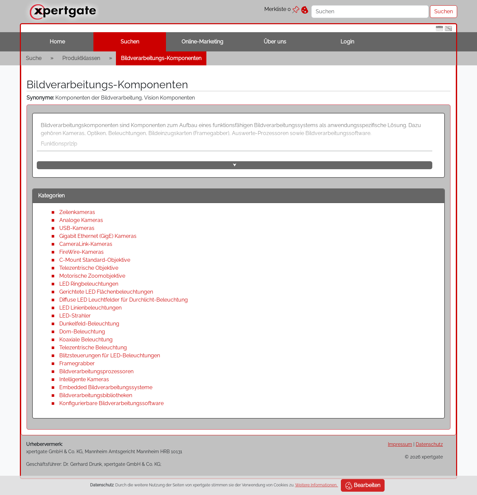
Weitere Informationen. (316, 485)
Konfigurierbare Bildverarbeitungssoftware (111, 403)
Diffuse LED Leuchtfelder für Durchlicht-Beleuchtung (123, 300)
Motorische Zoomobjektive (92, 276)
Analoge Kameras (81, 220)
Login (347, 41)
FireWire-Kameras (81, 252)
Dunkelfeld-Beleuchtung (89, 323)
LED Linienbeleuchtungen (90, 308)
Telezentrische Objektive (88, 268)
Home (57, 41)
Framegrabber (77, 363)
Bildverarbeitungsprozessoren (96, 371)
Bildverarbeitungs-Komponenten (161, 58)
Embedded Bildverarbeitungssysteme (105, 387)
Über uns (275, 41)
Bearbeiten (362, 485)
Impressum (400, 444)
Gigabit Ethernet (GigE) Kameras (97, 236)
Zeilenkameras (77, 212)
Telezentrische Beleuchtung (93, 347)
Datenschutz (429, 444)
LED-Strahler (75, 316)
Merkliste (281, 9)
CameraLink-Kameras (85, 244)
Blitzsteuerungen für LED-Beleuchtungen (109, 355)
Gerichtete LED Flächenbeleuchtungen (106, 292)
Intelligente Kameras (84, 379)
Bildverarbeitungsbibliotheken (95, 395)
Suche (33, 58)
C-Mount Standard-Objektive (94, 260)
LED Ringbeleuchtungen (88, 284)
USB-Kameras (76, 228)
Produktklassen (81, 58)
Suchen (130, 41)
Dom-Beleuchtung (82, 331)
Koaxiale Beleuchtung (86, 339)
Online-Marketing (202, 41)
